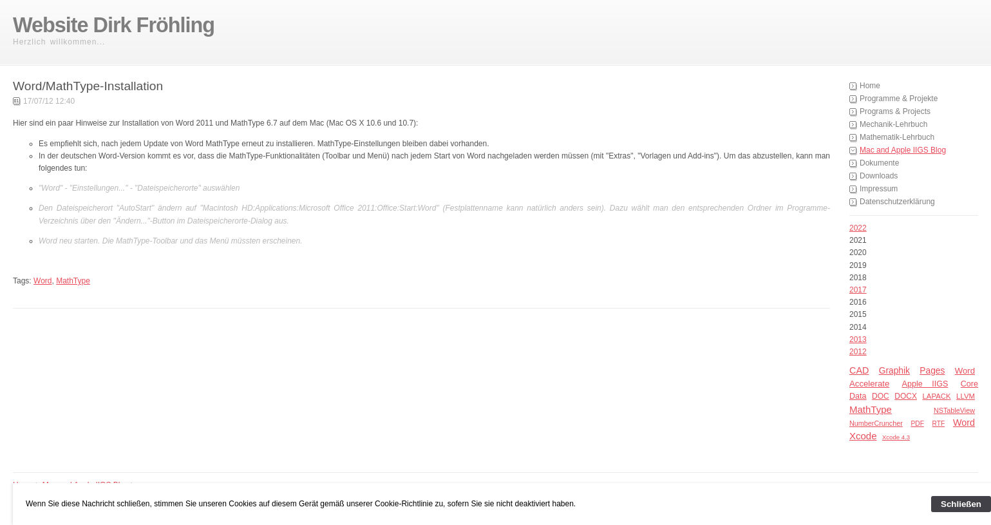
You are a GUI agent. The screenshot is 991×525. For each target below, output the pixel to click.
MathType (870, 409)
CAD (859, 370)
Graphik (894, 371)
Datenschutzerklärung (897, 201)
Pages (932, 371)
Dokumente (879, 162)
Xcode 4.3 (896, 437)
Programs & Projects (895, 111)
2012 (858, 351)
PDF (917, 423)
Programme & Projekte (899, 98)
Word (965, 371)
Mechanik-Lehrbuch (893, 124)
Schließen (961, 504)
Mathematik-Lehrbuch (897, 137)
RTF (938, 423)
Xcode (863, 435)
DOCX (905, 396)
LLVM (965, 396)
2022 (858, 228)
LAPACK (936, 396)
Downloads (879, 175)
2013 (858, 339)
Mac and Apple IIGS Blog (903, 150)
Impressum (879, 188)
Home (870, 85)
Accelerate (869, 383)
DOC (880, 396)
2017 (858, 289)
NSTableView (954, 410)
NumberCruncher (876, 423)
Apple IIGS (925, 383)
